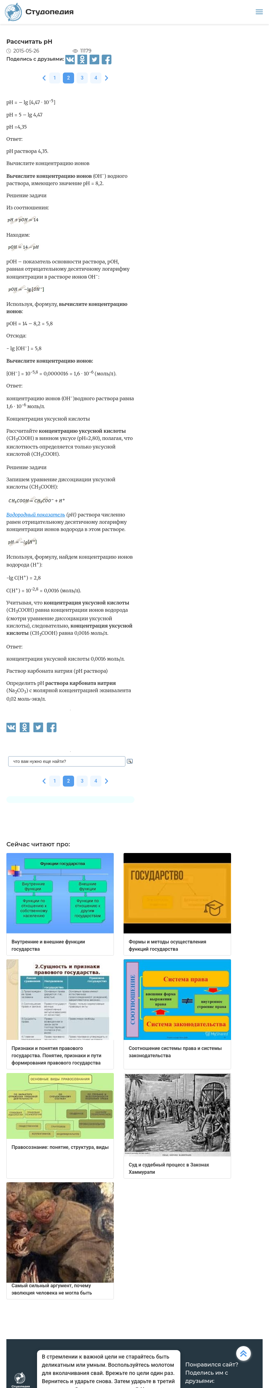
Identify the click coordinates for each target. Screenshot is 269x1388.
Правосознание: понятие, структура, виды (60, 1147)
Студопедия (39, 12)
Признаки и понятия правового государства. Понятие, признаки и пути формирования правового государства (56, 1055)
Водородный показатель (35, 515)
